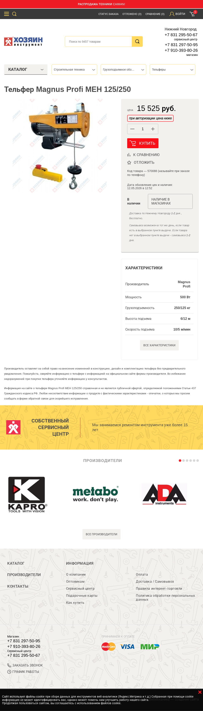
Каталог (16, 563)
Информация (80, 563)
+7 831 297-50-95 (181, 44)
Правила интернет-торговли (159, 589)
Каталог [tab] (26, 69)
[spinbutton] (143, 129)
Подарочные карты (82, 596)
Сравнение (154, 14)
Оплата (142, 574)
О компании (76, 574)
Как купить (75, 603)
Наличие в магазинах (161, 201)
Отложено (131, 14)
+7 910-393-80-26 (181, 50)
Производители (24, 575)
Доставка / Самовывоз (155, 581)
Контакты (17, 587)
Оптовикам (75, 581)
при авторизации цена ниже (150, 118)
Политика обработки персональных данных (165, 598)
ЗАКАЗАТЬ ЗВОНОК (25, 666)
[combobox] (74, 69)
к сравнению (146, 155)
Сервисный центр (80, 589)
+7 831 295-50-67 (181, 34)
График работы (23, 672)
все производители (101, 534)
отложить (144, 162)
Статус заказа (108, 14)
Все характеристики (159, 345)
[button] (153, 129)
